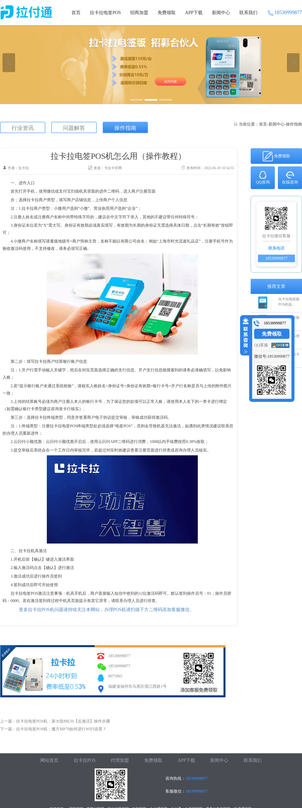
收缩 (244, 336)
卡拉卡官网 (113, 168)
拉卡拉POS (85, 760)
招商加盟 (139, 12)
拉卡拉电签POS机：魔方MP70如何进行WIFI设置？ (61, 729)
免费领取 (167, 12)
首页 (76, 12)
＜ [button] (9, 63)
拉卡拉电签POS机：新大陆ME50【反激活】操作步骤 (63, 721)
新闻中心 (221, 12)
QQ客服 (261, 345)
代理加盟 (120, 760)
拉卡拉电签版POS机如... (288, 301)
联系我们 (248, 12)
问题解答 (74, 128)
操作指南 (125, 128)
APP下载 (194, 12)
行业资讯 (23, 128)
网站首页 (49, 760)
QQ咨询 (263, 177)
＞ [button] (293, 63)
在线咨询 (290, 177)
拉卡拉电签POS (105, 12)
